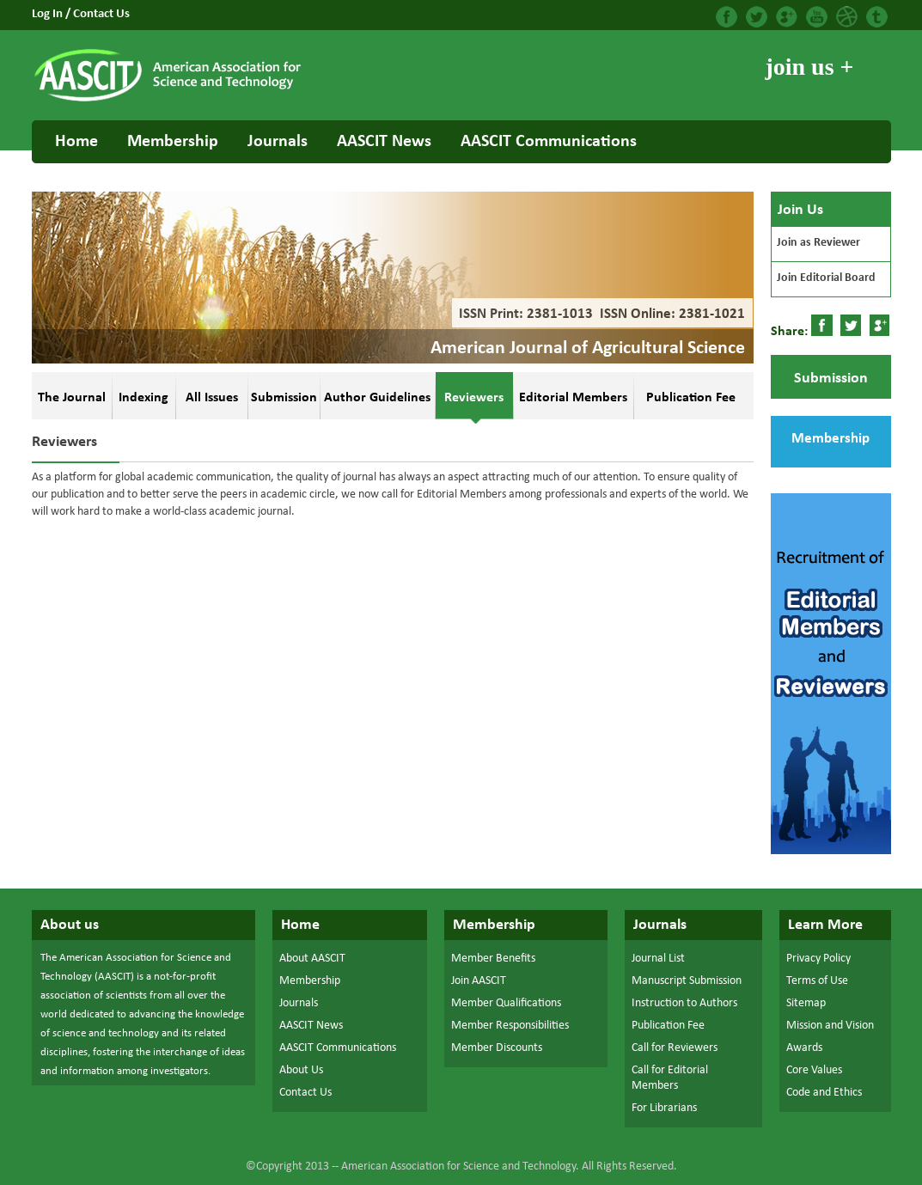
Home (76, 141)
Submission (831, 378)
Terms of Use (817, 980)
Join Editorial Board (826, 278)
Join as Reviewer (818, 242)
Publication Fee (668, 1025)
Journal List (658, 958)
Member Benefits (493, 958)
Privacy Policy (818, 958)
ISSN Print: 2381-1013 (522, 314)
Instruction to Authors (684, 1003)
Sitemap (806, 1003)
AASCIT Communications (549, 141)
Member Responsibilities (510, 1025)
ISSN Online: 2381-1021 (670, 314)
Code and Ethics (824, 1092)
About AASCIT (312, 958)
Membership (172, 141)
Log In (48, 14)
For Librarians (664, 1108)
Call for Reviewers (674, 1047)
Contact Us (101, 14)
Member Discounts (496, 1047)
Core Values (814, 1070)
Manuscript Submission (687, 980)
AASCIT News (384, 141)
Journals (277, 141)
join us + (809, 66)
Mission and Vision (830, 1025)
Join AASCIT (478, 980)
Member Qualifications (506, 1003)
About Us (301, 1070)
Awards (804, 1047)
